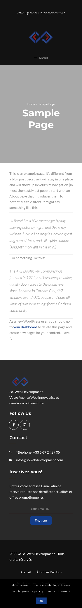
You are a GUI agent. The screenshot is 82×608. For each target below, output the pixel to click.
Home (31, 104)
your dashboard (25, 327)
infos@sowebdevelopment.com (39, 460)
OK (40, 601)
